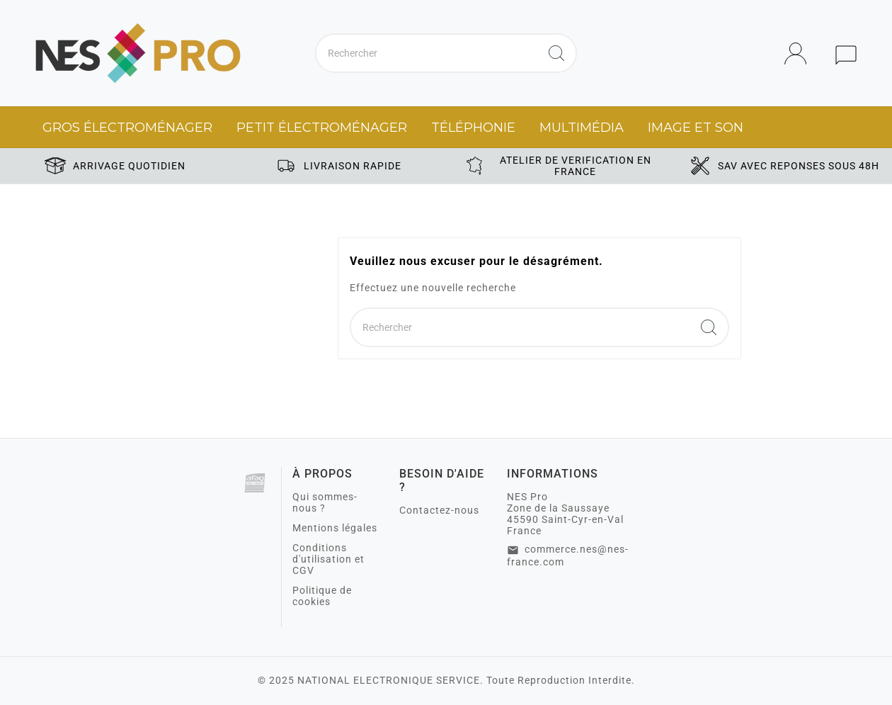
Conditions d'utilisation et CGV (328, 559)
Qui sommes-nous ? (325, 502)
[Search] (556, 53)
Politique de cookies (322, 596)
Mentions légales (334, 528)
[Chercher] (426, 53)
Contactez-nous (439, 510)
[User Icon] (799, 53)
